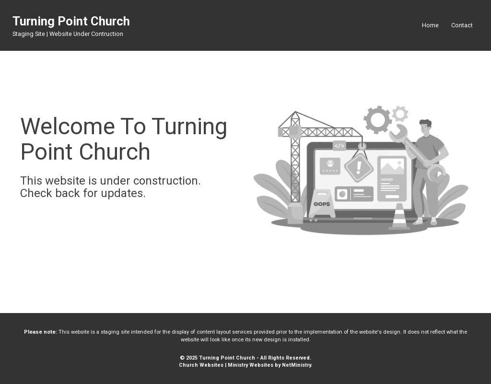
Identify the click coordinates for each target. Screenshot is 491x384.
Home (430, 25)
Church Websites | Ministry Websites (227, 365)
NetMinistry (296, 365)
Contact (462, 25)
